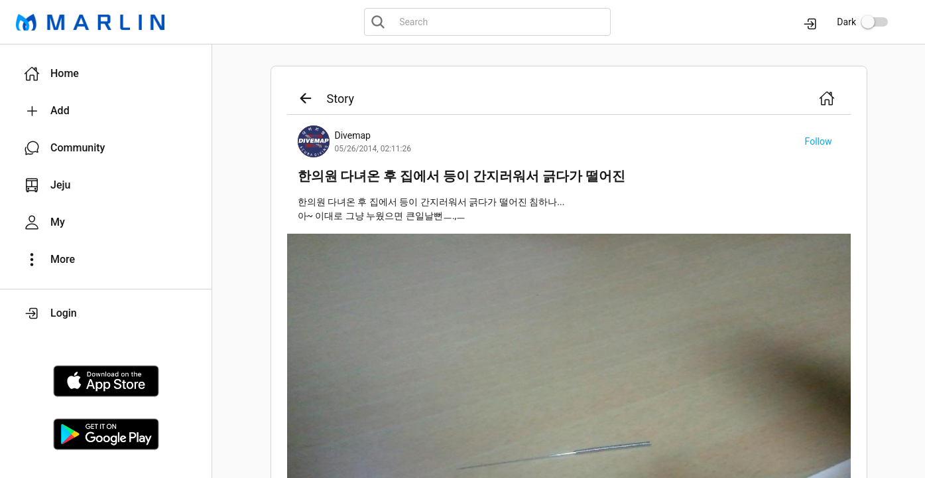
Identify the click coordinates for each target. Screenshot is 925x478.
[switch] (874, 22)
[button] (106, 73)
